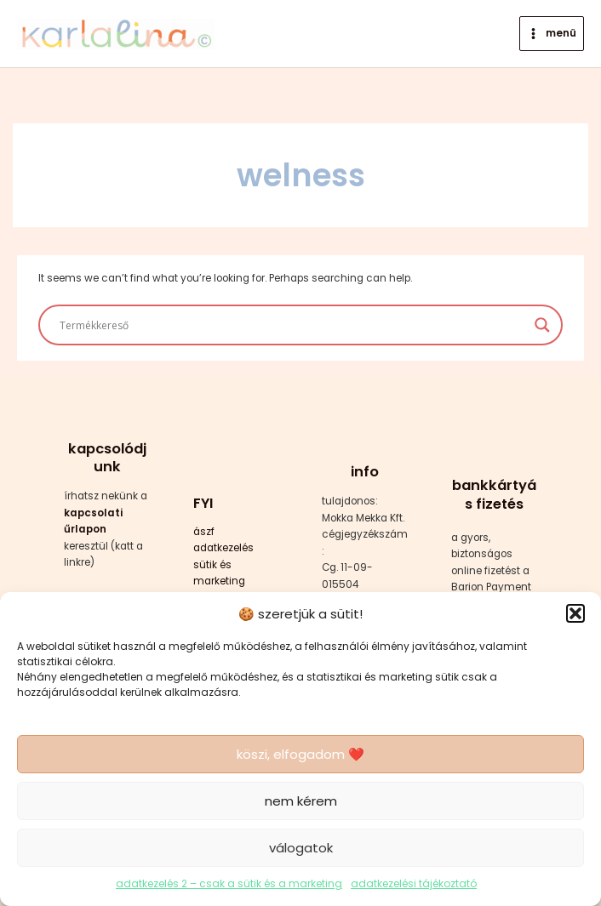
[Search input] (292, 325)
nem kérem (301, 801)
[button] (575, 613)
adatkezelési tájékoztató (414, 883)
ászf (204, 531)
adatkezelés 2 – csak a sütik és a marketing (229, 883)
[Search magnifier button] (542, 325)
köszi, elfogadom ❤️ (300, 754)
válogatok (301, 848)
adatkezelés (223, 548)
